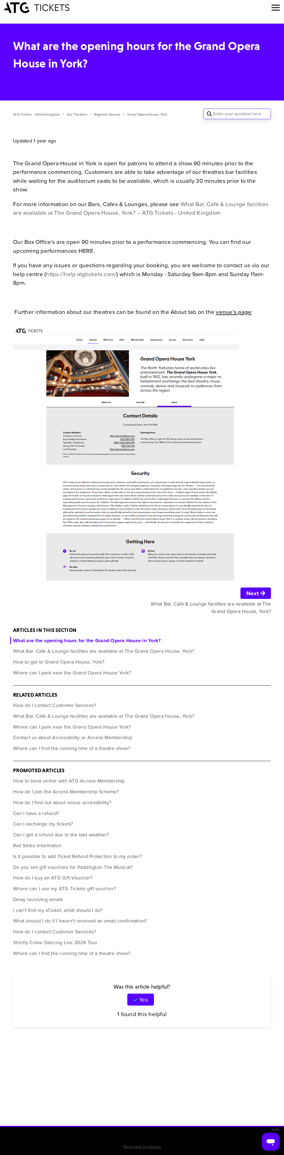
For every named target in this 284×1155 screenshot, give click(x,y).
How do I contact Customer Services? (54, 705)
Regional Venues (107, 114)
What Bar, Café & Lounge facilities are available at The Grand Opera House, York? (103, 651)
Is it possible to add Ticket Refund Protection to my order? (77, 856)
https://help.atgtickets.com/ (81, 274)
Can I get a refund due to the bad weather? (61, 834)
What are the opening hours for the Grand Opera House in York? (87, 640)
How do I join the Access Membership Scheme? (66, 791)
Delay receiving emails (38, 899)
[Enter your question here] (237, 114)
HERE (85, 250)
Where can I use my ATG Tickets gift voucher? (64, 888)
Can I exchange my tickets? (43, 824)
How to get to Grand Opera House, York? (59, 662)
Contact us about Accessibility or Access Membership (72, 737)
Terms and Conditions (142, 1147)
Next (255, 593)
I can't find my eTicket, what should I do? (58, 910)
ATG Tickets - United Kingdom (36, 114)
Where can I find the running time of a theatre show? (71, 748)
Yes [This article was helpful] (143, 999)
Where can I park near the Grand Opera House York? (72, 672)
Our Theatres (77, 114)
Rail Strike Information (37, 845)
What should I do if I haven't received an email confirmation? (80, 920)
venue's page (233, 312)
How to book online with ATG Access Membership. (69, 780)
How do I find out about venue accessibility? (62, 802)
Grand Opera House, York (147, 114)
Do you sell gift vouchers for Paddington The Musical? (73, 867)
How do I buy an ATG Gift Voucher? (52, 877)
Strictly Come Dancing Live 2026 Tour (55, 942)
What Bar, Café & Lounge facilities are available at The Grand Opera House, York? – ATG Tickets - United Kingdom (140, 208)
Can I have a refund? (36, 813)
